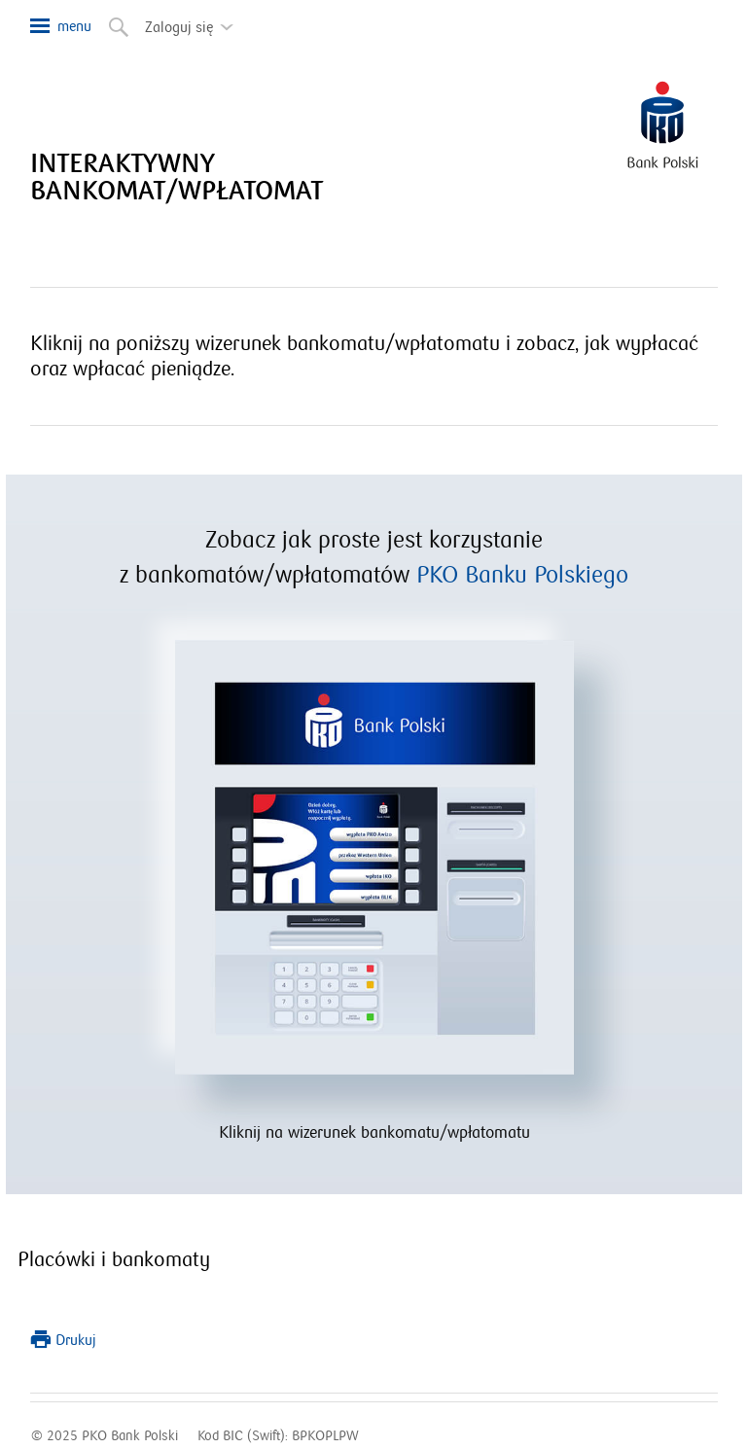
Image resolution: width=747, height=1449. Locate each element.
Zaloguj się (194, 20)
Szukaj (116, 23)
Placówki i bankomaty (114, 1260)
